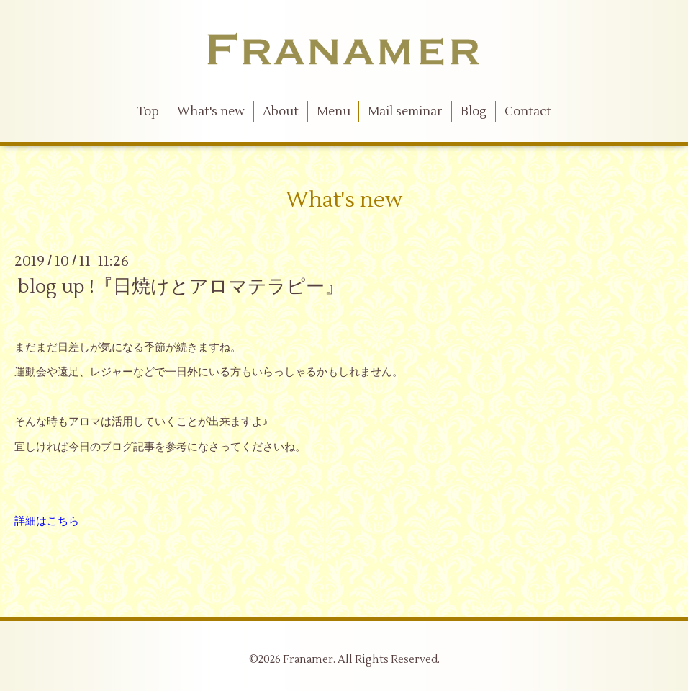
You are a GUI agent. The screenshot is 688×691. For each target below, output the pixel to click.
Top (148, 112)
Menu (333, 112)
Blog (473, 112)
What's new (211, 112)
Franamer (308, 660)
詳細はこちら (46, 521)
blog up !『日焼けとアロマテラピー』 (180, 287)
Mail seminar (405, 112)
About (281, 112)
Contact (527, 112)
